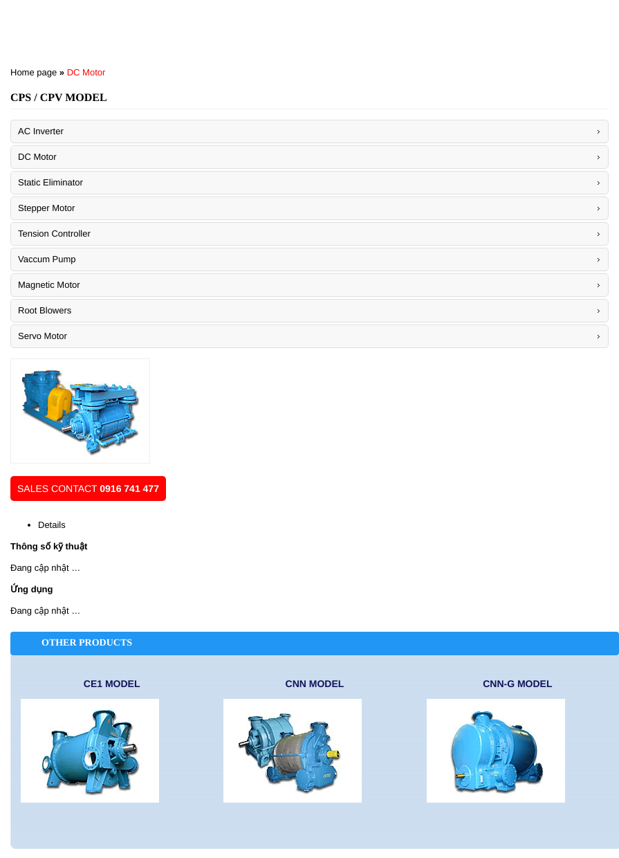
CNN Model (315, 683)
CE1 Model (112, 683)
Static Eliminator (50, 182)
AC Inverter (41, 131)
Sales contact (88, 488)
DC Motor (86, 72)
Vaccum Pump (47, 259)
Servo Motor (42, 336)
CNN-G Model (517, 683)
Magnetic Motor (49, 285)
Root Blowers (44, 310)
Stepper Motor (46, 208)
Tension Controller (54, 233)
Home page (33, 72)
